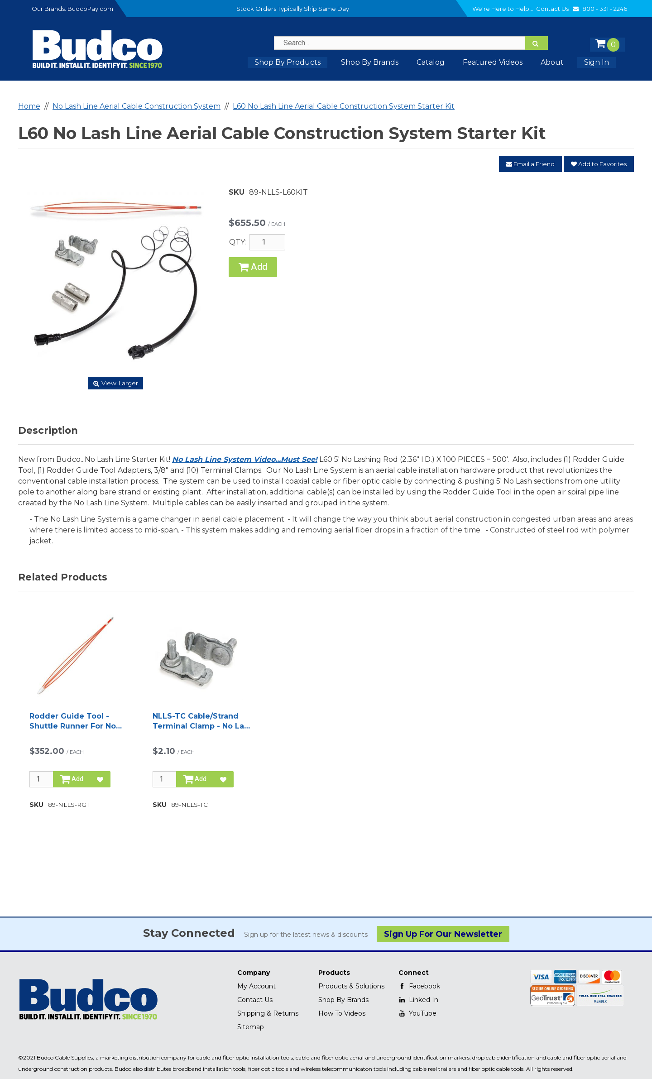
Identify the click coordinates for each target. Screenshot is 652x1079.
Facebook (419, 986)
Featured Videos (493, 62)
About (552, 62)
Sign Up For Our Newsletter (443, 934)
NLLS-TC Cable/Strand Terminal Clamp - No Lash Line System (203, 722)
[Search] (536, 43)
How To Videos (341, 1013)
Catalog (431, 62)
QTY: (237, 242)
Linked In (418, 1000)
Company (253, 973)
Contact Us (558, 8)
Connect (413, 973)
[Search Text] (411, 43)
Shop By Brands (343, 1000)
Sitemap (250, 1027)
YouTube (417, 1013)
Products (334, 973)
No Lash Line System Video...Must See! (244, 459)
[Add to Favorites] (100, 779)
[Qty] (41, 779)
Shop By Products (287, 62)
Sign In (596, 62)
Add (253, 266)
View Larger (115, 383)
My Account (256, 986)
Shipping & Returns (267, 1013)
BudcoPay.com (90, 8)
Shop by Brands (369, 62)
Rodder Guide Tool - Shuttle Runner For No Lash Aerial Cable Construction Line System (72, 722)
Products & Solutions (351, 986)
